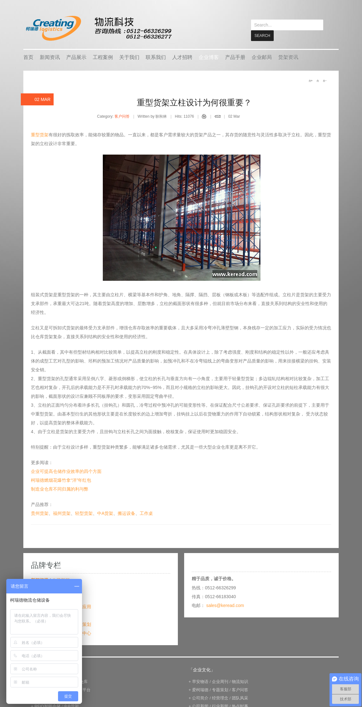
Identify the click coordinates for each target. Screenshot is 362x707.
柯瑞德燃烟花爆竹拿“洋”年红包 (61, 479)
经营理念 (220, 697)
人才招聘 (182, 57)
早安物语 (200, 681)
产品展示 (76, 57)
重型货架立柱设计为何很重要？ (194, 102)
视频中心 (82, 632)
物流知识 (240, 681)
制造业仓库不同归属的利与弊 (59, 488)
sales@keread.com (225, 605)
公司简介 (200, 697)
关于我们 (129, 57)
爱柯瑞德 (200, 689)
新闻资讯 (50, 57)
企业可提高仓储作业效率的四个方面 (66, 471)
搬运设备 (126, 513)
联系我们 (156, 57)
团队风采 (240, 697)
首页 (28, 57)
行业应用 (82, 606)
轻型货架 (84, 513)
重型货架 (40, 134)
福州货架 (62, 513)
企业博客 (209, 57)
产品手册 (235, 57)
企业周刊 (220, 681)
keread (98, 28)
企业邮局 (262, 57)
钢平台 (84, 689)
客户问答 (122, 116)
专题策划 (82, 624)
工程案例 (103, 57)
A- (324, 80)
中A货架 (105, 513)
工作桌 (146, 513)
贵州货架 (40, 513)
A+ (310, 80)
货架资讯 (288, 57)
